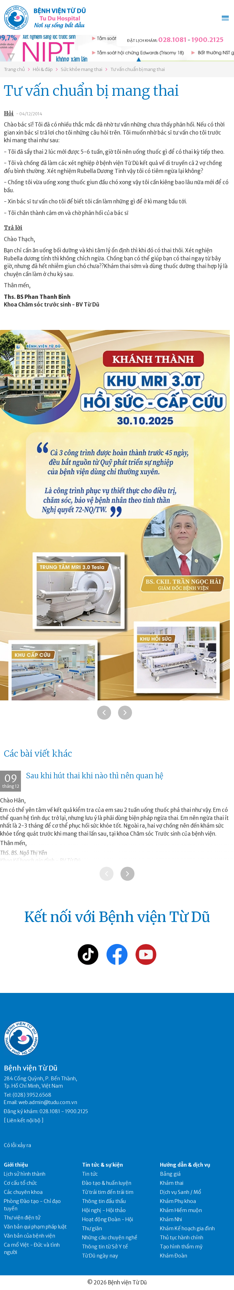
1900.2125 (207, 40)
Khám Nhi (171, 1219)
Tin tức (90, 1174)
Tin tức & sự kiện (102, 1165)
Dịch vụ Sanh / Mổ (180, 1192)
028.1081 (172, 40)
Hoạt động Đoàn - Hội (107, 1219)
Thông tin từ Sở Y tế (105, 1247)
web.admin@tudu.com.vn (48, 1102)
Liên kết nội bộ (24, 1120)
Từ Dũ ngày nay (100, 1256)
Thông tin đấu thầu (104, 1201)
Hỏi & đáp (43, 69)
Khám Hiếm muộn (181, 1210)
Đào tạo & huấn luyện (106, 1183)
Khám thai (171, 1183)
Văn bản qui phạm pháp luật (35, 1227)
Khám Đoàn (173, 1256)
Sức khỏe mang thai (81, 69)
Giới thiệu (16, 1165)
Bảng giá (170, 1174)
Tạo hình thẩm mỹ (181, 1247)
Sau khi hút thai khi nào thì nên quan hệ (94, 775)
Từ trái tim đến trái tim (107, 1192)
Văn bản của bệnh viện (29, 1236)
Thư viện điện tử (22, 1218)
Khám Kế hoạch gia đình (187, 1228)
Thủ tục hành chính (181, 1237)
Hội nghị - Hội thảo (104, 1210)
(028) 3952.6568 (32, 1095)
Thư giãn (92, 1228)
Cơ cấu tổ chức (20, 1183)
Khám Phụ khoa (178, 1201)
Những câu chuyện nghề (109, 1237)
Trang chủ (14, 69)
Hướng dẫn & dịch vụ (185, 1165)
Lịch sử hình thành (24, 1174)
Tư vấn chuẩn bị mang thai (137, 69)
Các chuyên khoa (23, 1192)
